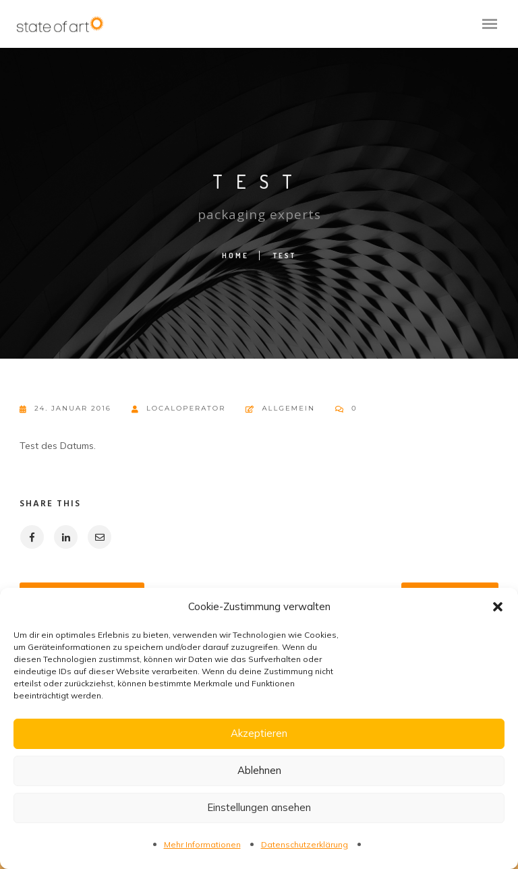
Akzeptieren (259, 733)
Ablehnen (259, 770)
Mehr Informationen (202, 844)
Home (235, 255)
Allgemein (288, 408)
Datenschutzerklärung (304, 844)
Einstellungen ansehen (259, 807)
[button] (498, 606)
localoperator (178, 408)
